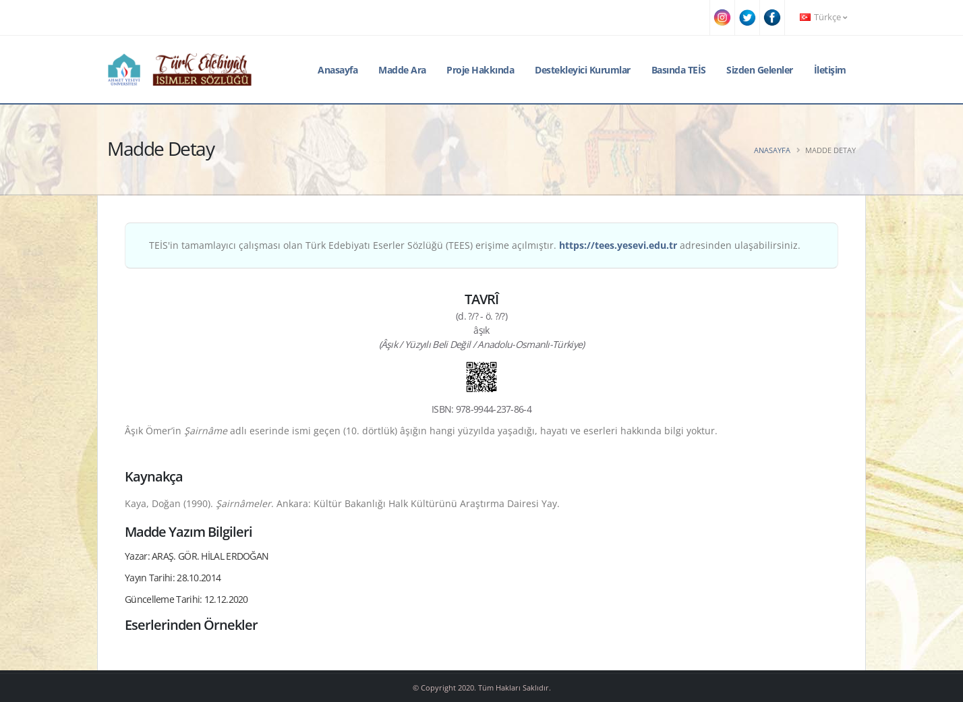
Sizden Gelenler (759, 69)
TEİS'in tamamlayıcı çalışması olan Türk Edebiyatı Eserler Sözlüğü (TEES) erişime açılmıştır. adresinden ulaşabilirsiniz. (474, 245)
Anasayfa (337, 69)
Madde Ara (402, 69)
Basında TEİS (678, 69)
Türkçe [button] (823, 17)
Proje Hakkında (480, 69)
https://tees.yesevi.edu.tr (618, 245)
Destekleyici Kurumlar (583, 69)
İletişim (830, 69)
